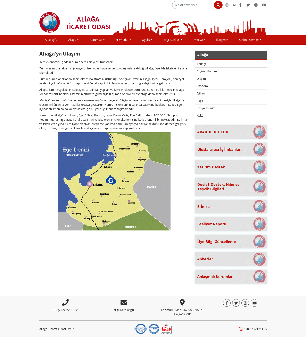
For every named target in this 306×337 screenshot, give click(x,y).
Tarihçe (202, 64)
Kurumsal (96, 40)
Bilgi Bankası (171, 40)
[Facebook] (240, 5)
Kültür (201, 115)
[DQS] (140, 328)
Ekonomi (202, 86)
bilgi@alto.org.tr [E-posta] (124, 310)
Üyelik (146, 40)
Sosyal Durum (206, 108)
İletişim (221, 40)
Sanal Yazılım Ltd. (253, 329)
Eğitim (201, 93)
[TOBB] (166, 328)
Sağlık (200, 101)
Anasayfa (51, 40)
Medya (198, 40)
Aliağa (72, 40)
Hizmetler (122, 40)
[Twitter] (248, 5)
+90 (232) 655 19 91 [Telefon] (65, 310)
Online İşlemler (249, 40)
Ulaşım (201, 79)
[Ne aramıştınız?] (197, 5)
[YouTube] (264, 5)
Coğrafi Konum (207, 71)
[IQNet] (154, 328)
